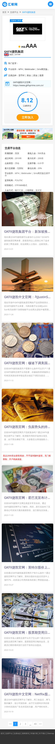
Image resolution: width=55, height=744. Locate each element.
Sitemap (50, 733)
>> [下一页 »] (40, 724)
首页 (4, 12)
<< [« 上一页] (10, 724)
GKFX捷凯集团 (28, 12)
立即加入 (27, 117)
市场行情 (34, 733)
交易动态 (17, 733)
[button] (27, 136)
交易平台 (14, 12)
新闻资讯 (25, 733)
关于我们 (42, 733)
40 (35, 724)
